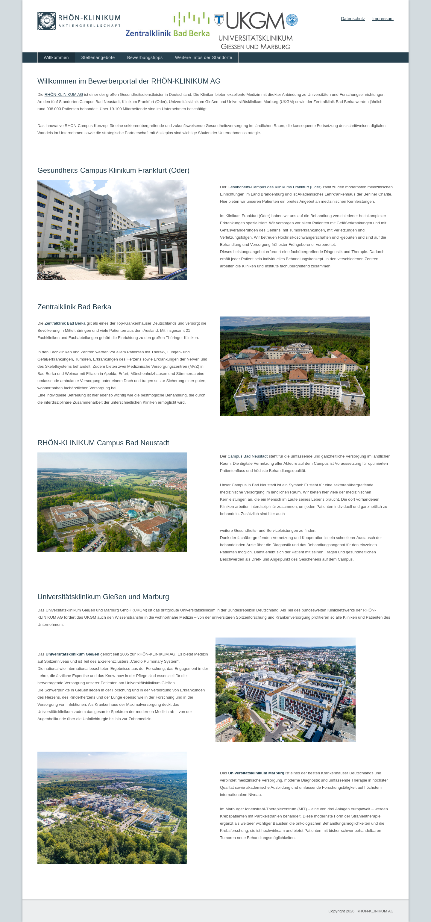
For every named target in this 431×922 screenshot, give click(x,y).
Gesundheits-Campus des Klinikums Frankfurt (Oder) (274, 187)
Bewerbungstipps (145, 57)
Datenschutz (353, 18)
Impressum (383, 18)
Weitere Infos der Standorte (203, 57)
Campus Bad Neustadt (247, 456)
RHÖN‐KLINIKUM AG (64, 94)
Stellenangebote (98, 57)
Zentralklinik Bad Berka (65, 323)
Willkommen (56, 57)
